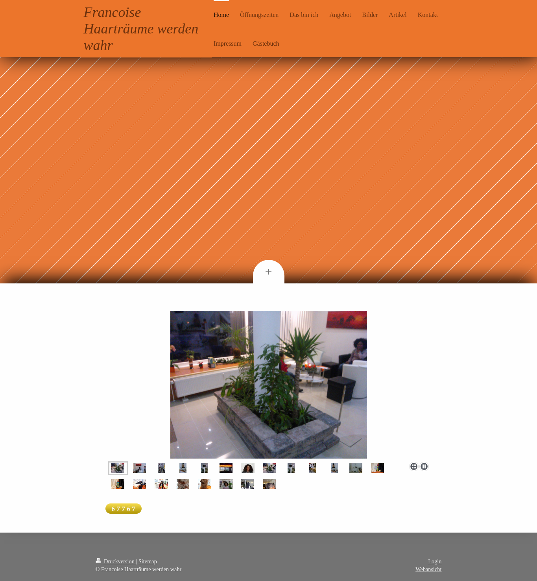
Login (434, 561)
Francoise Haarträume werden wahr (141, 28)
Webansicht (428, 569)
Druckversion (116, 561)
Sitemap (147, 561)
